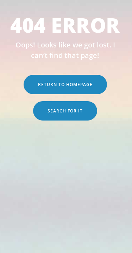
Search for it (65, 111)
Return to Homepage (65, 84)
